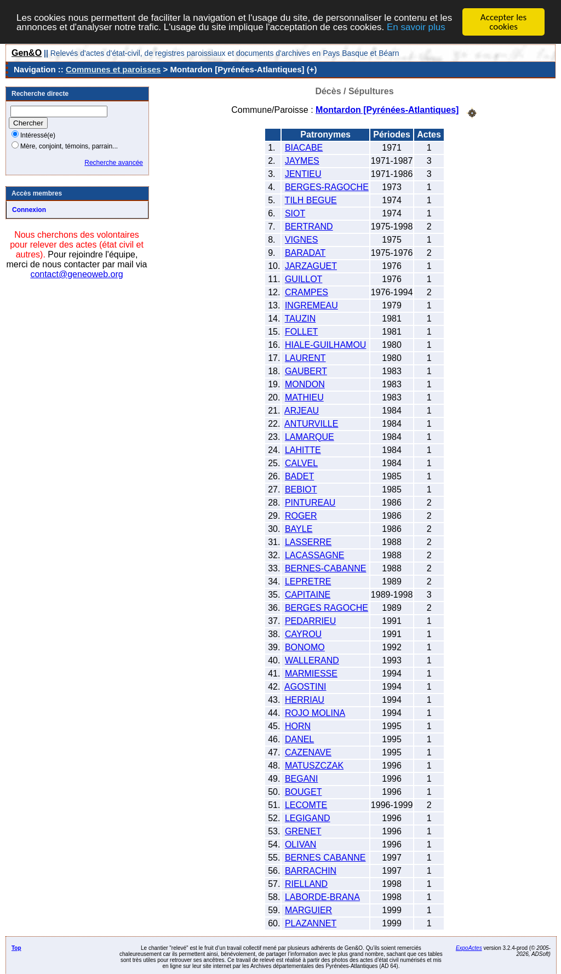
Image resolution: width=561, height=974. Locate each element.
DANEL (299, 738)
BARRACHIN (310, 870)
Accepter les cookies (503, 22)
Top (16, 947)
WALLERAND (312, 659)
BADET (299, 475)
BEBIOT (301, 489)
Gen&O (27, 53)
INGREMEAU (311, 305)
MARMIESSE (311, 673)
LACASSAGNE (314, 554)
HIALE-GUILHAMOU (325, 344)
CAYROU (303, 633)
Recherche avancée (113, 163)
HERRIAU (304, 699)
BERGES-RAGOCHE (327, 186)
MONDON (305, 383)
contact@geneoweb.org (76, 274)
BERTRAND (309, 226)
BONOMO (305, 646)
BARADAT (305, 252)
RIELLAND (306, 883)
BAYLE (298, 528)
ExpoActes (469, 947)
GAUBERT (306, 370)
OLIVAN (301, 844)
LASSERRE (308, 541)
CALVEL (301, 462)
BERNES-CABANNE (325, 567)
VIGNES (301, 239)
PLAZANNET (310, 922)
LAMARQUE (309, 436)
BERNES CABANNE (325, 857)
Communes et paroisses (113, 69)
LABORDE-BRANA (322, 896)
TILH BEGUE (311, 199)
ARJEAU (301, 410)
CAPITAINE (307, 594)
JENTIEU (303, 173)
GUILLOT (303, 278)
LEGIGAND (307, 817)
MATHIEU (304, 397)
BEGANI (301, 778)
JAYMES (302, 160)
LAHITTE (303, 449)
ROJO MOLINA (315, 712)
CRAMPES (306, 291)
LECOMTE (306, 804)
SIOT (295, 212)
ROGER (301, 515)
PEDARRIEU (310, 620)
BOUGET (303, 791)
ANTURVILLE (311, 423)
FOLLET (301, 331)
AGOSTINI (305, 686)
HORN (298, 725)
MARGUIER (308, 909)
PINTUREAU (310, 502)
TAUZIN (300, 318)
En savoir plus (416, 26)
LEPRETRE (308, 581)
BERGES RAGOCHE (326, 607)
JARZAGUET (311, 265)
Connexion (29, 210)
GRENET (303, 830)
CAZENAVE (308, 752)
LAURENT (305, 357)
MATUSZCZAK (314, 765)
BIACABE (304, 147)
